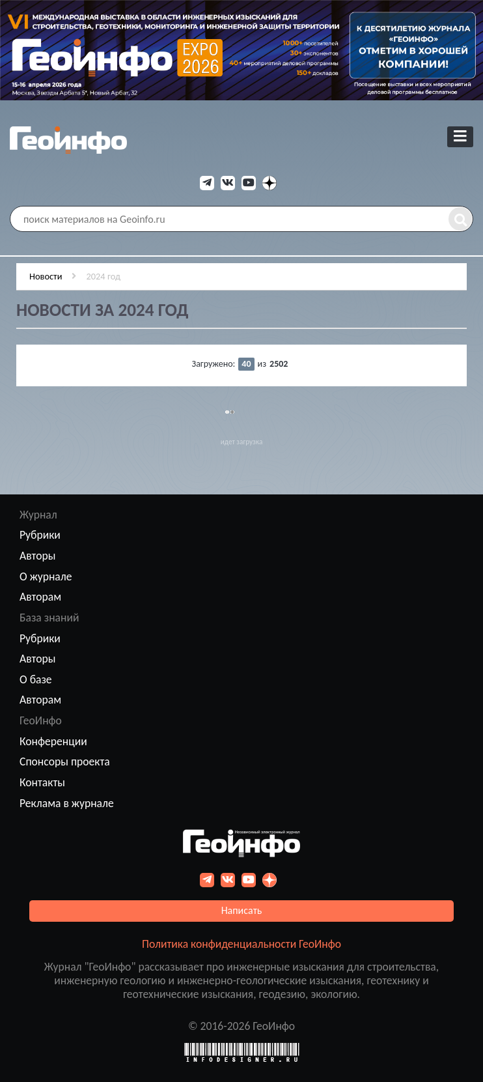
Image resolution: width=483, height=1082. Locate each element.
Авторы (37, 555)
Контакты (42, 782)
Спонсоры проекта (65, 761)
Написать (241, 910)
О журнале (46, 576)
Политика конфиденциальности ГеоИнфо (241, 944)
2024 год (103, 276)
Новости (45, 276)
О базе (36, 679)
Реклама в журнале (67, 803)
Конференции (53, 741)
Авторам (40, 597)
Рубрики (40, 535)
